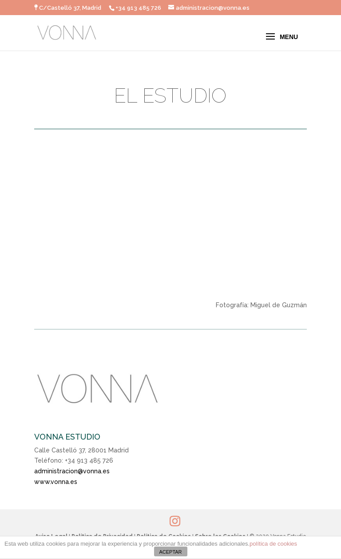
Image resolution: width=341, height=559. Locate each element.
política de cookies (273, 543)
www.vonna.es (55, 481)
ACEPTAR (170, 552)
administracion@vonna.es (72, 471)
